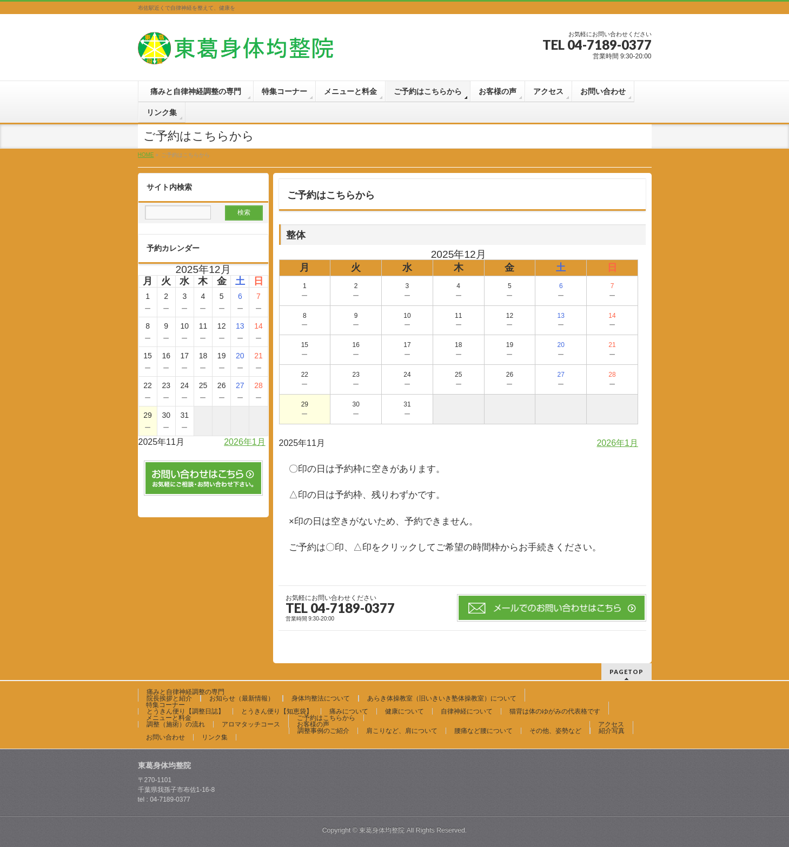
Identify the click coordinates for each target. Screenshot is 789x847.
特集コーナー (165, 705)
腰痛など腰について (483, 731)
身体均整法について (320, 698)
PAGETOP (626, 671)
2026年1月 (617, 443)
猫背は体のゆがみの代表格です (554, 711)
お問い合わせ (165, 737)
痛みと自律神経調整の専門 (189, 692)
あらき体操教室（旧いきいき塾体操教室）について (441, 698)
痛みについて (348, 711)
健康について (404, 711)
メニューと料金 (168, 718)
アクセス (611, 724)
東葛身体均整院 (382, 830)
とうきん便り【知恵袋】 (277, 711)
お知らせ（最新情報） (241, 698)
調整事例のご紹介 (323, 731)
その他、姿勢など (555, 731)
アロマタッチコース (251, 724)
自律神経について (467, 711)
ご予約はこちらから (326, 718)
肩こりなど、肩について (401, 731)
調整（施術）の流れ (176, 724)
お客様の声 (313, 724)
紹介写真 (612, 731)
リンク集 (215, 737)
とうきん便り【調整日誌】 (185, 711)
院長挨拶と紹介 (169, 698)
